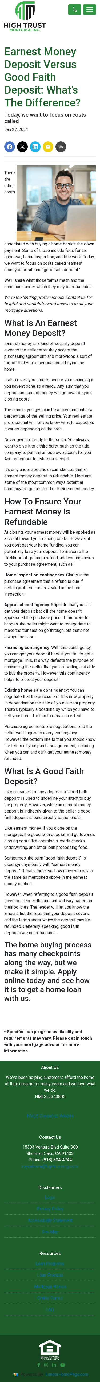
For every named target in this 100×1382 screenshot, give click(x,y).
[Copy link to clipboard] (60, 146)
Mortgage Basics (50, 1286)
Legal (50, 1197)
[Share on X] (22, 146)
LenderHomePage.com (66, 1374)
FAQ (50, 1309)
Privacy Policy (50, 1208)
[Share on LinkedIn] (35, 146)
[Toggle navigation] (89, 9)
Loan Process (50, 1275)
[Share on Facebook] (9, 146)
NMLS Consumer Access (50, 1115)
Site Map (50, 1231)
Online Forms (50, 1298)
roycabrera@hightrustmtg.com (50, 1166)
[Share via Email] (48, 146)
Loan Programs (50, 1263)
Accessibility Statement (50, 1220)
